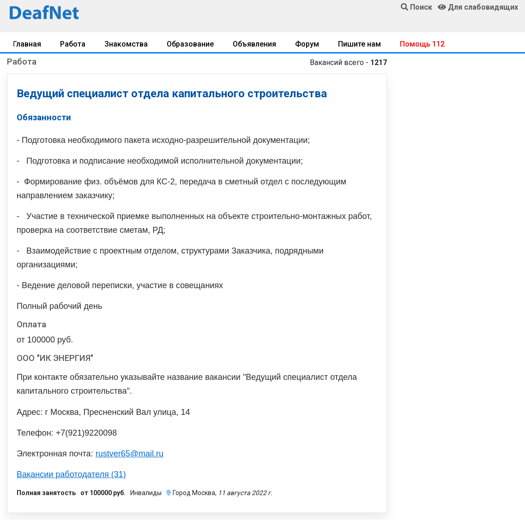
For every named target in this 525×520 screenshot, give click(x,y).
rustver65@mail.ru (129, 453)
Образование (190, 44)
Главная (27, 44)
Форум (307, 44)
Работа (72, 44)
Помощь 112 (422, 44)
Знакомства (126, 44)
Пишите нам (359, 44)
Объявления (254, 44)
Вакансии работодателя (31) (71, 474)
